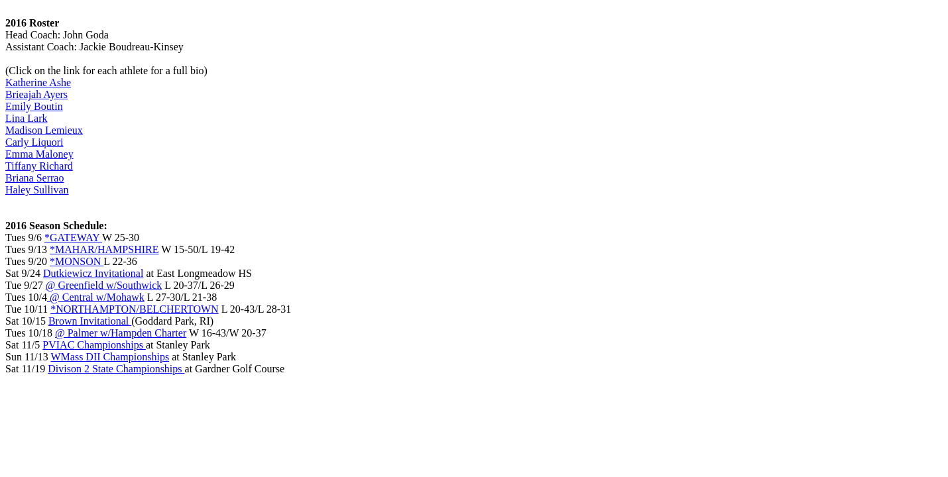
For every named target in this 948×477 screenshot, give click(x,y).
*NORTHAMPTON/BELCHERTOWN (134, 309)
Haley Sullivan (37, 189)
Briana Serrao (34, 178)
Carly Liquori (34, 142)
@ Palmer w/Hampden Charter (120, 333)
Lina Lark (26, 118)
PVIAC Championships (94, 344)
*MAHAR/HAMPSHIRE (104, 249)
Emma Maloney (39, 154)
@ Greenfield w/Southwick (104, 285)
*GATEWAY (73, 237)
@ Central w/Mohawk (96, 297)
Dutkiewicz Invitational (93, 273)
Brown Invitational (89, 321)
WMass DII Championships (109, 356)
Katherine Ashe (38, 82)
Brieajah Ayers (36, 94)
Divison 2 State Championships (116, 368)
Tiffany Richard (39, 166)
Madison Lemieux (44, 130)
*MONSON (76, 261)
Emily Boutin (34, 106)
